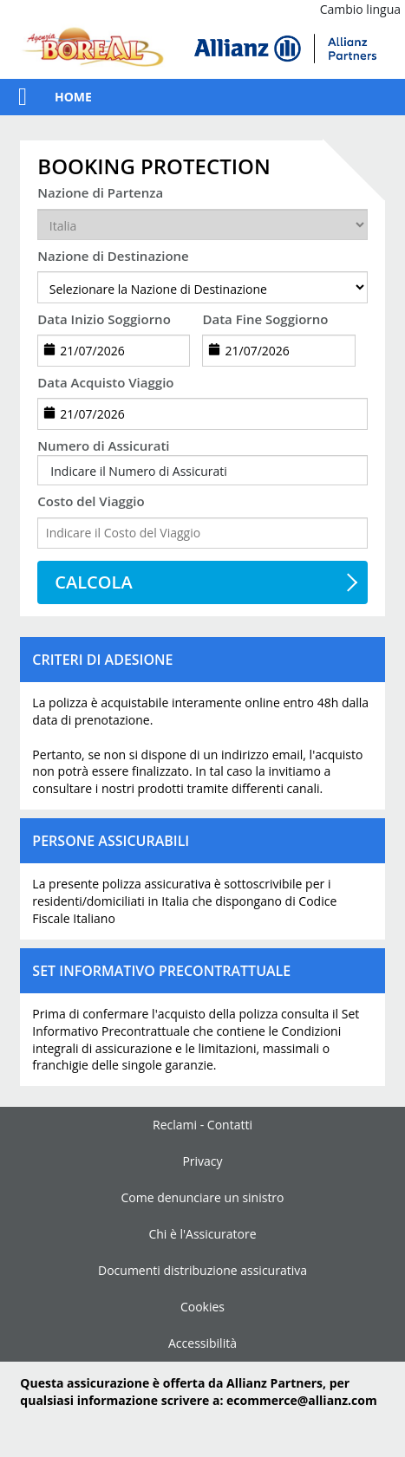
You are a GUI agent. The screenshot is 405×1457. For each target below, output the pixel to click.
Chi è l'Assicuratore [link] (202, 1234)
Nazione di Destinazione (112, 255)
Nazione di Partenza (100, 192)
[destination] (202, 286)
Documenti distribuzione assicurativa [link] (202, 1270)
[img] (285, 48)
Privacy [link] (202, 1161)
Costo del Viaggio (90, 501)
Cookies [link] (202, 1306)
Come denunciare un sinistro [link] (202, 1197)
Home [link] (73, 96)
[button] (13, 97)
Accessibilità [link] (202, 1343)
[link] (93, 48)
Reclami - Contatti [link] (202, 1124)
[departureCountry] (202, 224)
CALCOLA (93, 582)
